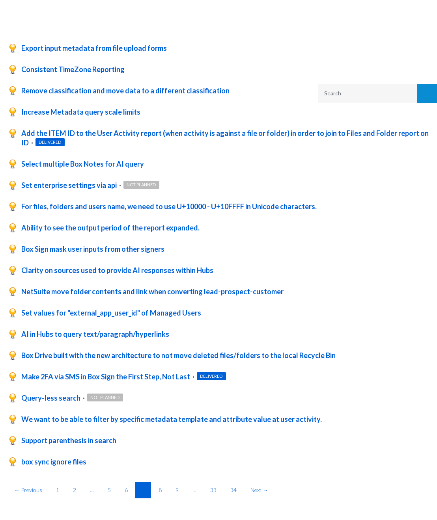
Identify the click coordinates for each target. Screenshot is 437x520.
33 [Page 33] (213, 490)
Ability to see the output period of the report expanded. (110, 227)
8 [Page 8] (160, 490)
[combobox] (362, 93)
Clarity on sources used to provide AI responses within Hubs (117, 270)
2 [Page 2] (74, 490)
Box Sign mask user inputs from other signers (92, 249)
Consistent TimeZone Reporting (73, 69)
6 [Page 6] (126, 490)
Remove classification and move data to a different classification (125, 90)
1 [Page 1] (57, 490)
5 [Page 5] (109, 490)
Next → (259, 490)
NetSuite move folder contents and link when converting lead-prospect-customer (152, 291)
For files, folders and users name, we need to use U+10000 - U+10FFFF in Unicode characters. (169, 206)
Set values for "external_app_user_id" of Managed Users (111, 312)
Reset (407, 161)
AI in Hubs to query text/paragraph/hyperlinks (95, 334)
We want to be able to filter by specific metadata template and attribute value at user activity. (171, 419)
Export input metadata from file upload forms (94, 48)
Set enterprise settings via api (69, 185)
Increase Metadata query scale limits (80, 112)
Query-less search (51, 398)
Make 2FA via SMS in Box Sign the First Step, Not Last (106, 376)
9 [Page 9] (177, 490)
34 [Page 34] (233, 490)
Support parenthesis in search (68, 440)
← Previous (28, 490)
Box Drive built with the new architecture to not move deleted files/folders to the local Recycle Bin (178, 355)
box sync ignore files (53, 461)
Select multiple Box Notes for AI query (82, 164)
